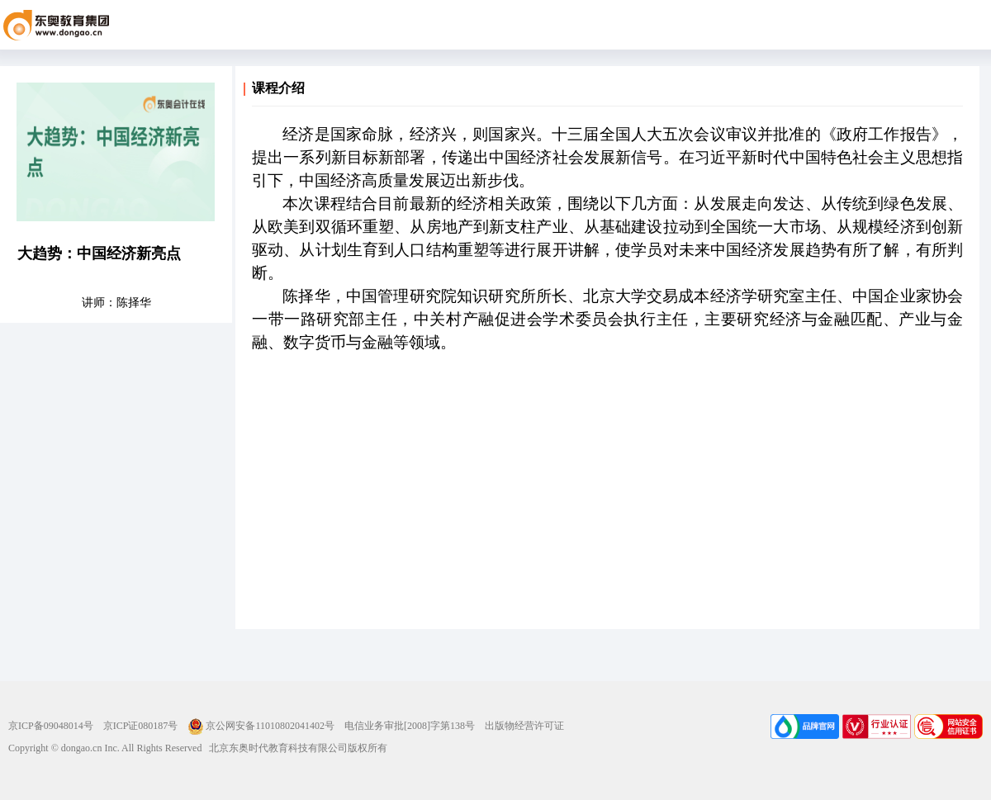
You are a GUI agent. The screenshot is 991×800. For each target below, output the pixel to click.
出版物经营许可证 (524, 725)
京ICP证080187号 (140, 725)
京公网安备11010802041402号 (260, 725)
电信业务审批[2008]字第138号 (409, 725)
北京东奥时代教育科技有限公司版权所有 (294, 748)
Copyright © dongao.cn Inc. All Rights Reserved (105, 748)
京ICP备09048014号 (50, 725)
